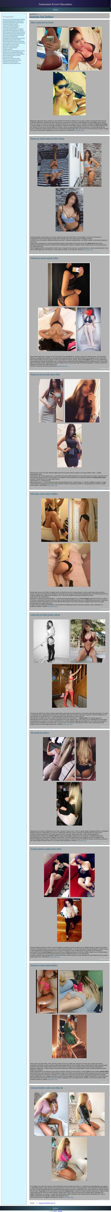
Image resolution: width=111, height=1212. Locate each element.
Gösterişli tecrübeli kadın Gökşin (45, 615)
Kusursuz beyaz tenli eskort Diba (45, 374)
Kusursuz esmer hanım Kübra (44, 965)
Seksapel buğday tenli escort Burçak (47, 1088)
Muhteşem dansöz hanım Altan (44, 258)
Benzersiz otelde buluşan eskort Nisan (47, 138)
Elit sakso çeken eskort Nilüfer (44, 494)
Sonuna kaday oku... (79, 130)
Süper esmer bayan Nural (42, 22)
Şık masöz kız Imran (40, 732)
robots (55, 1211)
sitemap (60, 1211)
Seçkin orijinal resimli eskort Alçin (46, 849)
